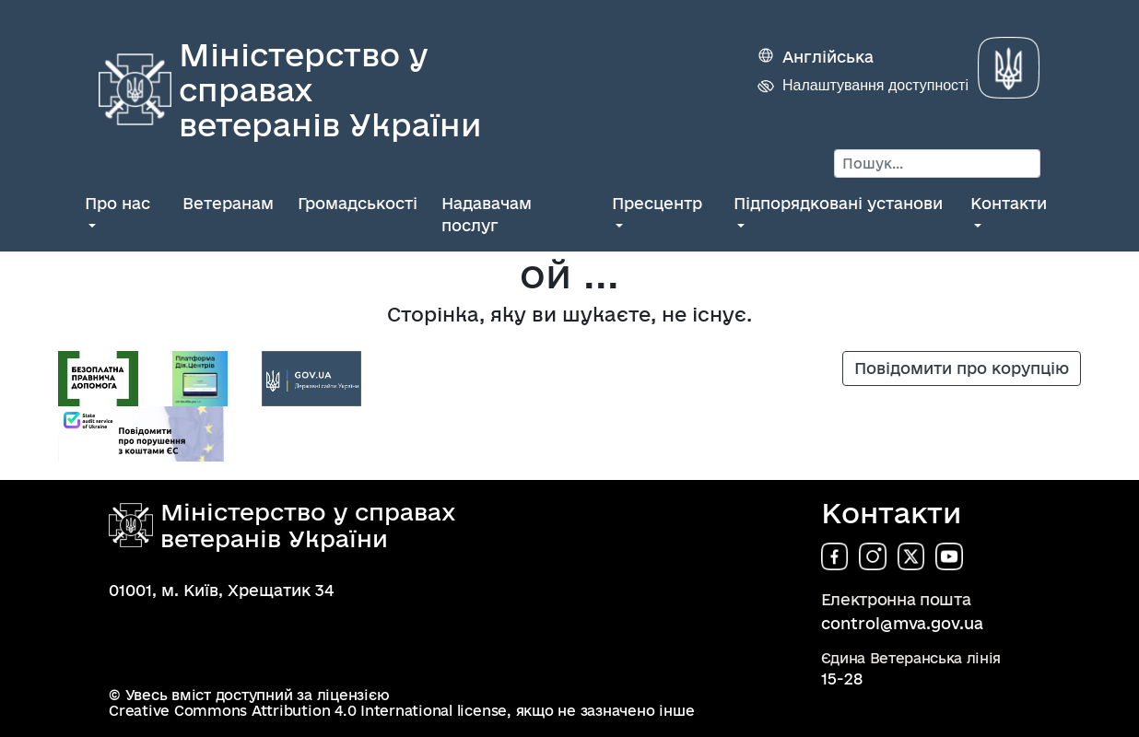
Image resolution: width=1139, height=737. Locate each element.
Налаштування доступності (875, 85)
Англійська (828, 56)
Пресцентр (657, 203)
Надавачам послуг (486, 214)
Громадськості (357, 203)
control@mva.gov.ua (902, 623)
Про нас (117, 203)
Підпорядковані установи (838, 203)
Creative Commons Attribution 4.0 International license (308, 711)
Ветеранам (228, 203)
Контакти (1008, 203)
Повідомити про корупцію (961, 368)
